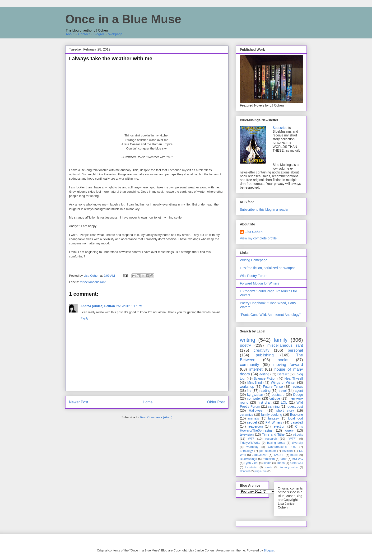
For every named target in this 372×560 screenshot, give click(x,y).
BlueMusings (248, 459)
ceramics (246, 414)
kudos (281, 463)
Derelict (282, 374)
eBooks (298, 434)
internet (256, 369)
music (294, 455)
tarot (284, 459)
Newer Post (78, 402)
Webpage (115, 34)
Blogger (269, 550)
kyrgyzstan (255, 395)
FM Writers (273, 422)
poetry (245, 345)
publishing (265, 355)
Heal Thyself (293, 378)
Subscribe (280, 128)
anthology (246, 451)
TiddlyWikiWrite (250, 442)
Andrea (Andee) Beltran (97, 306)
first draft (264, 402)
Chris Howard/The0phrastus (271, 428)
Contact (84, 34)
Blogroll (99, 34)
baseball (297, 422)
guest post (295, 406)
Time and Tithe (273, 434)
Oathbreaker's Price (282, 446)
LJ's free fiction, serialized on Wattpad (268, 268)
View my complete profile (258, 238)
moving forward (288, 364)
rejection (279, 426)
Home (148, 402)
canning (274, 406)
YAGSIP (279, 455)
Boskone (296, 414)
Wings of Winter (283, 382)
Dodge (298, 395)
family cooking (271, 414)
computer (254, 398)
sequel (252, 422)
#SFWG (297, 459)
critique (274, 398)
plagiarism (261, 471)
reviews (297, 386)
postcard (278, 395)
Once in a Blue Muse (123, 19)
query (289, 430)
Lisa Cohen (253, 232)
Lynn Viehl (251, 463)
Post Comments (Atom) (156, 417)
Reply (84, 318)
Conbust (245, 471)
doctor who (296, 463)
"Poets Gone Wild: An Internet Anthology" (270, 315)
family (280, 340)
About (70, 34)
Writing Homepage (253, 260)
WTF (251, 438)
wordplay (252, 446)
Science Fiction (265, 378)
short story (285, 410)
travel (283, 390)
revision (287, 451)
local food (295, 418)
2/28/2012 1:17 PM (129, 306)
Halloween (256, 410)
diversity (297, 442)
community (249, 364)
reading (265, 390)
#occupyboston (289, 467)
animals (253, 418)
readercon (255, 426)
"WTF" (292, 438)
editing (264, 374)
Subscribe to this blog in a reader (264, 209)
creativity (261, 350)
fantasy (273, 418)
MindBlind (254, 382)
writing (247, 340)
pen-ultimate (267, 451)
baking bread (276, 442)
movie (268, 467)
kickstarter (251, 467)
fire (249, 390)
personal (295, 350)
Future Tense (273, 386)
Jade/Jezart (259, 455)
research (271, 438)
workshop (247, 386)
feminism (269, 459)
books (283, 360)
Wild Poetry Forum (253, 276)
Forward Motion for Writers (259, 283)
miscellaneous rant (93, 282)
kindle (267, 463)
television (247, 434)
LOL (284, 402)
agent (299, 390)
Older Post (216, 402)
